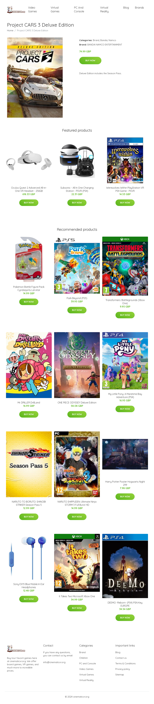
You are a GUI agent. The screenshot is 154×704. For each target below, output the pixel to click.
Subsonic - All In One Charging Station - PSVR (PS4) (77, 191)
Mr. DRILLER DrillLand (29, 404)
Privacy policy (122, 671)
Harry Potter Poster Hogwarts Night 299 (125, 485)
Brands (139, 8)
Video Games (32, 10)
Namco (112, 42)
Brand (96, 42)
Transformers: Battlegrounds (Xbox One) (125, 304)
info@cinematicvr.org (54, 664)
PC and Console (79, 10)
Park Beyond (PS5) (77, 300)
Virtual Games (55, 10)
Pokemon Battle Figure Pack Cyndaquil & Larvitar (28, 290)
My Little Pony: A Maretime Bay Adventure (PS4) (125, 398)
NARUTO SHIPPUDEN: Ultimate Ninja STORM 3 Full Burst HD (77, 505)
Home (10, 32)
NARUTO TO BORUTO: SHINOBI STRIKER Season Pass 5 (29, 505)
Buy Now (90, 62)
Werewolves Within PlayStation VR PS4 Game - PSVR (125, 191)
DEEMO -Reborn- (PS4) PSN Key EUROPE (125, 606)
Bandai (104, 42)
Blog (126, 8)
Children (83, 660)
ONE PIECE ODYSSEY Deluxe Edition (77, 404)
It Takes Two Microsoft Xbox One (77, 598)
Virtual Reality (104, 10)
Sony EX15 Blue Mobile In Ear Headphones (28, 588)
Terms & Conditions (125, 665)
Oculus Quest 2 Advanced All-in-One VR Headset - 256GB (29, 191)
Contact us (121, 660)
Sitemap (119, 676)
